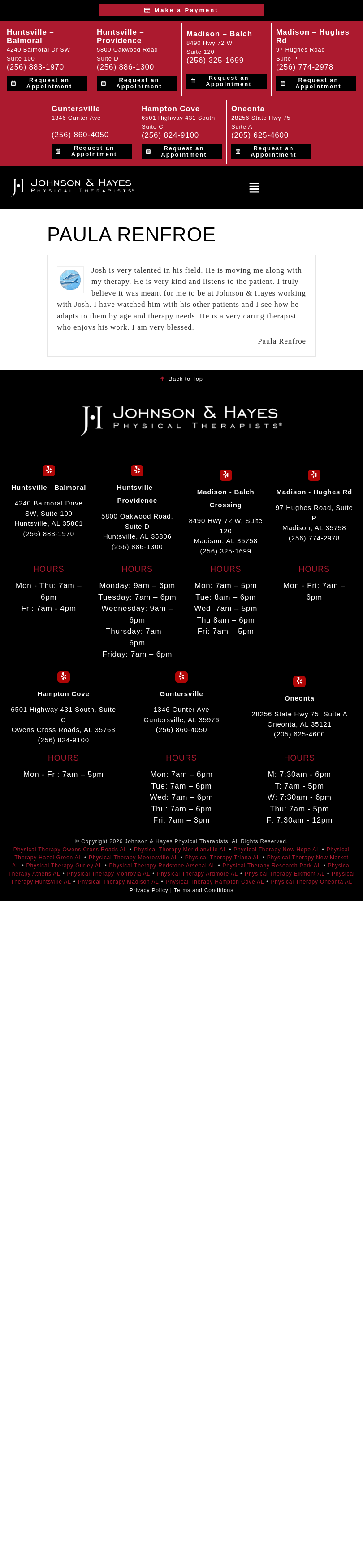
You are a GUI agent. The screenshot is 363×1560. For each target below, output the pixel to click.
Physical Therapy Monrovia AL (108, 874)
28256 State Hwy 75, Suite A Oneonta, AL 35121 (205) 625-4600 (299, 724)
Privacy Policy (149, 890)
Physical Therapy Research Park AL (271, 866)
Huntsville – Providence (120, 36)
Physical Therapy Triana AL (222, 857)
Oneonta (248, 109)
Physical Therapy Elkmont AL (285, 874)
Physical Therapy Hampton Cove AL (215, 882)
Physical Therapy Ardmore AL (197, 874)
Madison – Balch (219, 34)
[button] (254, 187)
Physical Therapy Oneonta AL (311, 882)
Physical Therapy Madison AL (118, 882)
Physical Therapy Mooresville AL (133, 857)
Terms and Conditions (203, 890)
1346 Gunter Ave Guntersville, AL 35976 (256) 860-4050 (181, 719)
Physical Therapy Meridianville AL (180, 849)
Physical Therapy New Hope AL (276, 849)
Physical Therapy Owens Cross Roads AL (70, 849)
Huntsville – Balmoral (30, 36)
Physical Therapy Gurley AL (64, 866)
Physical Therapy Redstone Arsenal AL (162, 866)
